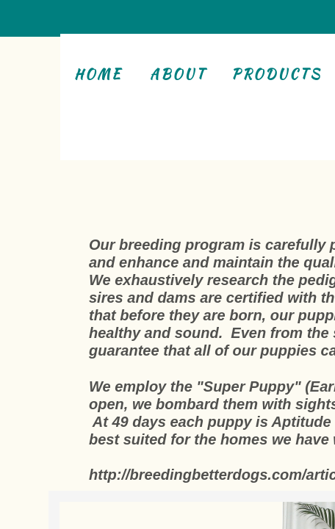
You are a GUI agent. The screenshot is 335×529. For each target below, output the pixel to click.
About (178, 74)
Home (98, 74)
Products (276, 74)
